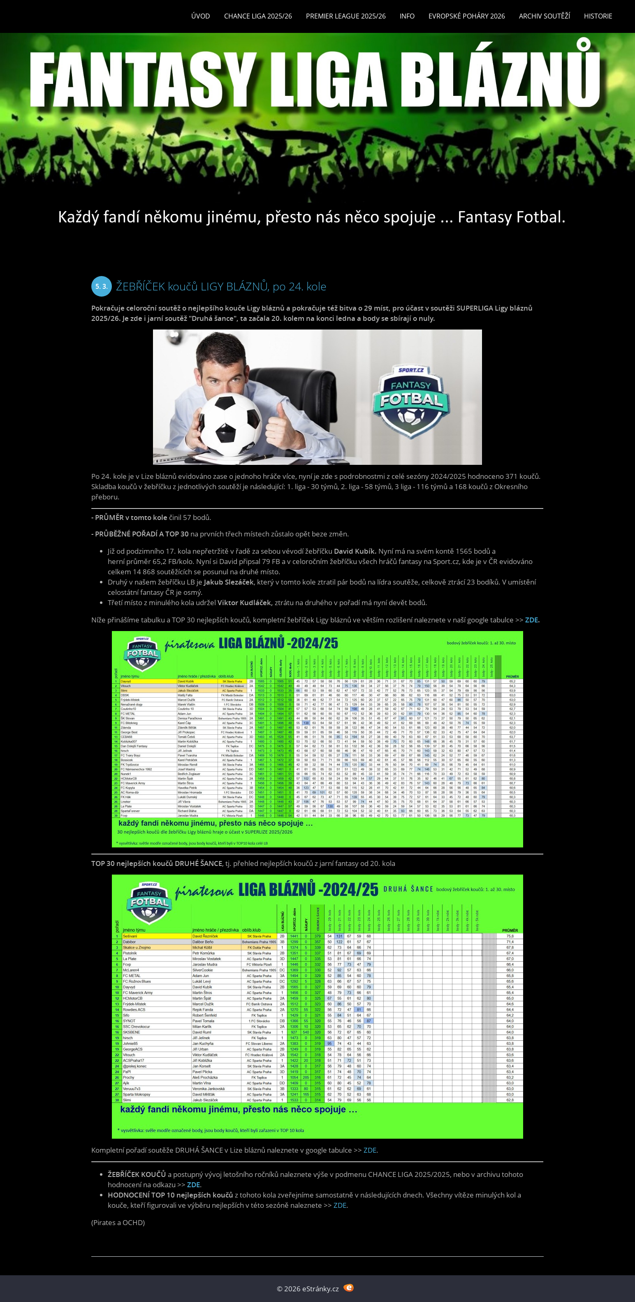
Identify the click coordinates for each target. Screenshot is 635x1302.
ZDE (531, 619)
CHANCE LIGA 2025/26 (258, 16)
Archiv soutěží (544, 16)
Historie (598, 16)
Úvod (200, 16)
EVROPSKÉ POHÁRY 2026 (467, 16)
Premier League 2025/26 (346, 16)
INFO (407, 16)
